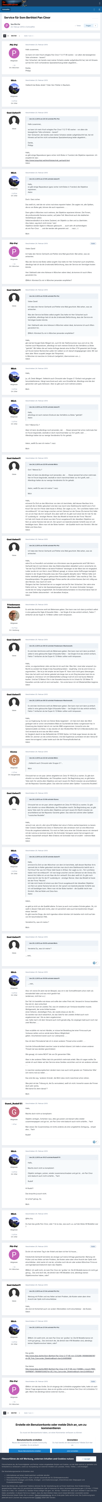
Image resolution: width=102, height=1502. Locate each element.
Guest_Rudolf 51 (13, 1103)
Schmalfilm (30, 27)
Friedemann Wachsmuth (13, 606)
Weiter (14, 36)
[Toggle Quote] (28, 119)
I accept (86, 1459)
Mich (13, 80)
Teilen (78, 26)
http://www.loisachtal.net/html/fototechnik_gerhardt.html (47, 160)
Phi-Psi (17, 24)
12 (14, 65)
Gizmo (13, 752)
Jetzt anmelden (72, 1451)
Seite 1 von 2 (29, 36)
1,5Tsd (14, 772)
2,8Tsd (14, 101)
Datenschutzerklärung (43, 1495)
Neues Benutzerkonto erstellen (29, 1451)
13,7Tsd (14, 628)
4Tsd (14, 1124)
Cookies (38, 1497)
